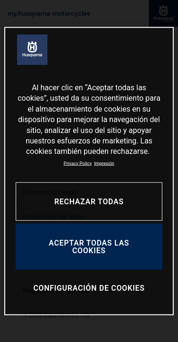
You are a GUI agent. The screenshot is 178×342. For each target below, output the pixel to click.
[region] (88, 171)
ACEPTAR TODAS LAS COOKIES (89, 246)
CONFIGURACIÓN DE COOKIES (89, 288)
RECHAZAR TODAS (88, 201)
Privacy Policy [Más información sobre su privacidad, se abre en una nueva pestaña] (78, 162)
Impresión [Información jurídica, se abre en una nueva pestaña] (104, 162)
